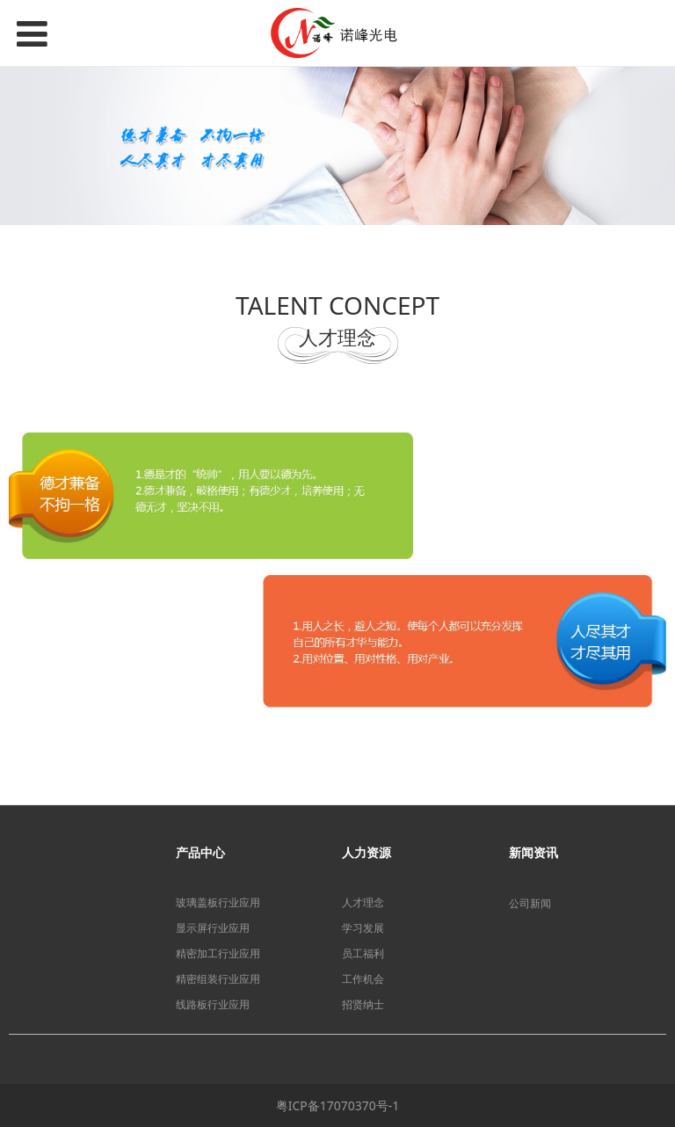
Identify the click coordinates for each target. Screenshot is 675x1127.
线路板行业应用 (213, 1004)
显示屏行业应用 (213, 927)
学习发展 (363, 927)
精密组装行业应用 (218, 978)
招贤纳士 (363, 1004)
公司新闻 (530, 903)
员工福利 (363, 953)
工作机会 (363, 978)
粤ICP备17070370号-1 (338, 1105)
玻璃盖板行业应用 (218, 902)
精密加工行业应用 (218, 953)
